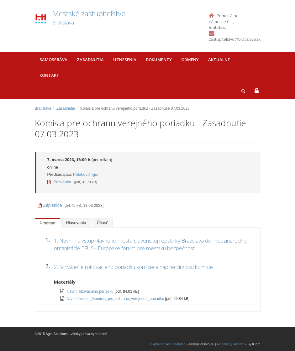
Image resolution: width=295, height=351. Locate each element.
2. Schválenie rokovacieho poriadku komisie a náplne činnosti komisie (133, 266)
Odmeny (190, 59)
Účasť (102, 222)
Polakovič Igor (86, 174)
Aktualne (219, 59)
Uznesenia (124, 59)
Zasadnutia (90, 59)
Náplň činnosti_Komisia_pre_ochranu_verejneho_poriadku (116, 298)
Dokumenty (159, 59)
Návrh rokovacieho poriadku (91, 291)
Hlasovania (76, 222)
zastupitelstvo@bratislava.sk (235, 39)
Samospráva (53, 59)
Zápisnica (50, 205)
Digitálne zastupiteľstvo (167, 344)
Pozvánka (59, 182)
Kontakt (49, 75)
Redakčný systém (230, 344)
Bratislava (43, 108)
